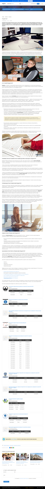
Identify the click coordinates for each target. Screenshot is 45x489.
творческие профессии (6, 445)
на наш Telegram (14, 439)
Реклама (27, 487)
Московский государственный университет (11, 276)
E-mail (4, 475)
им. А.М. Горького (11, 278)
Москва (12, 3)
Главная (3, 16)
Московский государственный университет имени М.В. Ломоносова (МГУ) (21, 286)
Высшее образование (6, 9)
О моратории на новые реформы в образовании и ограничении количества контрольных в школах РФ (22, 462)
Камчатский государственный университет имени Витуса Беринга (20, 427)
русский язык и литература (17, 445)
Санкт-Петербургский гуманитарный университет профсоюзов (14, 275)
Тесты (31, 9)
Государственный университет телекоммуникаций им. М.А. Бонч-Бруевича (16, 274)
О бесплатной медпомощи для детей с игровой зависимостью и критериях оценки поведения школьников (8, 462)
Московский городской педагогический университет (17, 322)
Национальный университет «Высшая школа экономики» (18, 299)
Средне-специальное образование (17, 9)
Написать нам (31, 487)
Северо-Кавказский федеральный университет (11, 271)
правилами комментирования (24, 478)
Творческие (10, 16)
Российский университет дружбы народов (16, 398)
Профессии (27, 9)
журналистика (11, 445)
